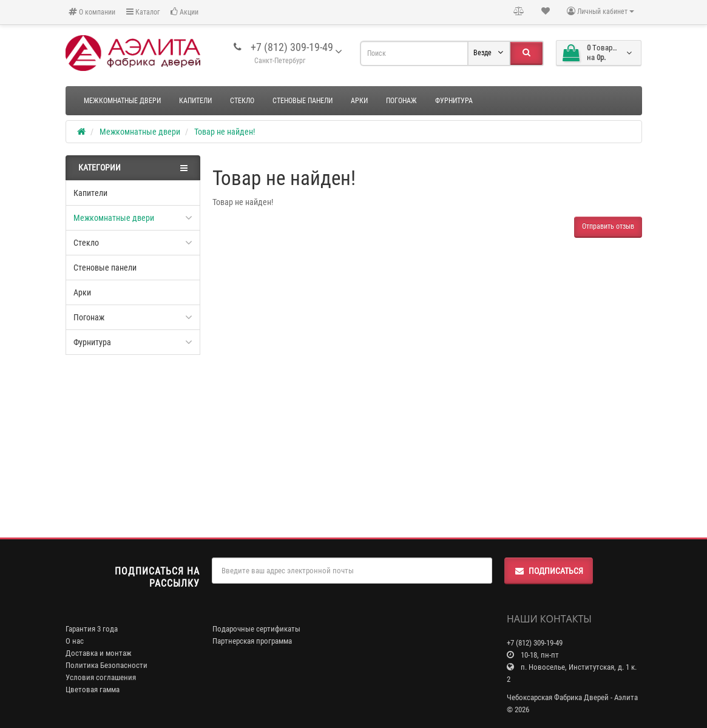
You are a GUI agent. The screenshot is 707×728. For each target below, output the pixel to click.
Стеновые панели (302, 100)
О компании (92, 11)
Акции (184, 11)
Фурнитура (454, 100)
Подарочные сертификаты (256, 628)
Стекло (242, 100)
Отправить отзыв (608, 226)
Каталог (143, 11)
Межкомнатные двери (122, 100)
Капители (195, 100)
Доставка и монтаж (99, 653)
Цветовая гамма (93, 689)
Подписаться (548, 571)
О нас (75, 640)
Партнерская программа (252, 640)
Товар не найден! (224, 131)
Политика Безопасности (106, 665)
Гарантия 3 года (92, 628)
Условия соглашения (101, 677)
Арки (359, 100)
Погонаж (401, 100)
